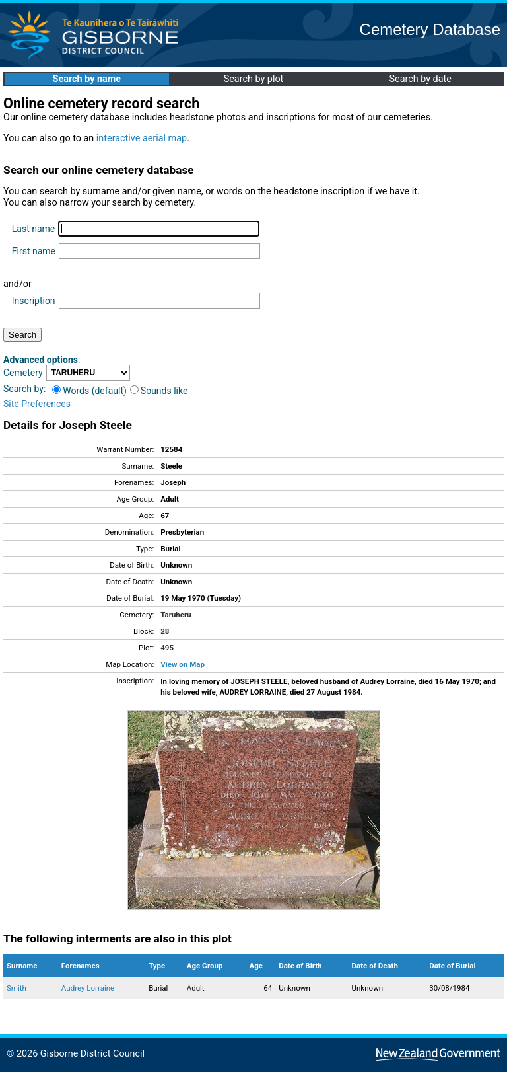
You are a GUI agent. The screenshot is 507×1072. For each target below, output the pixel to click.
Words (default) (89, 390)
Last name (33, 228)
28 (164, 631)
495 (167, 647)
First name (33, 251)
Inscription (33, 300)
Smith (16, 988)
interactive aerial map (141, 138)
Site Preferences (37, 404)
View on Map (182, 664)
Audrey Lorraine (87, 988)
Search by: (24, 388)
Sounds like (159, 390)
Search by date (420, 79)
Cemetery (23, 372)
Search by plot (254, 79)
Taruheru (175, 614)
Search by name (87, 79)
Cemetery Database (430, 29)
